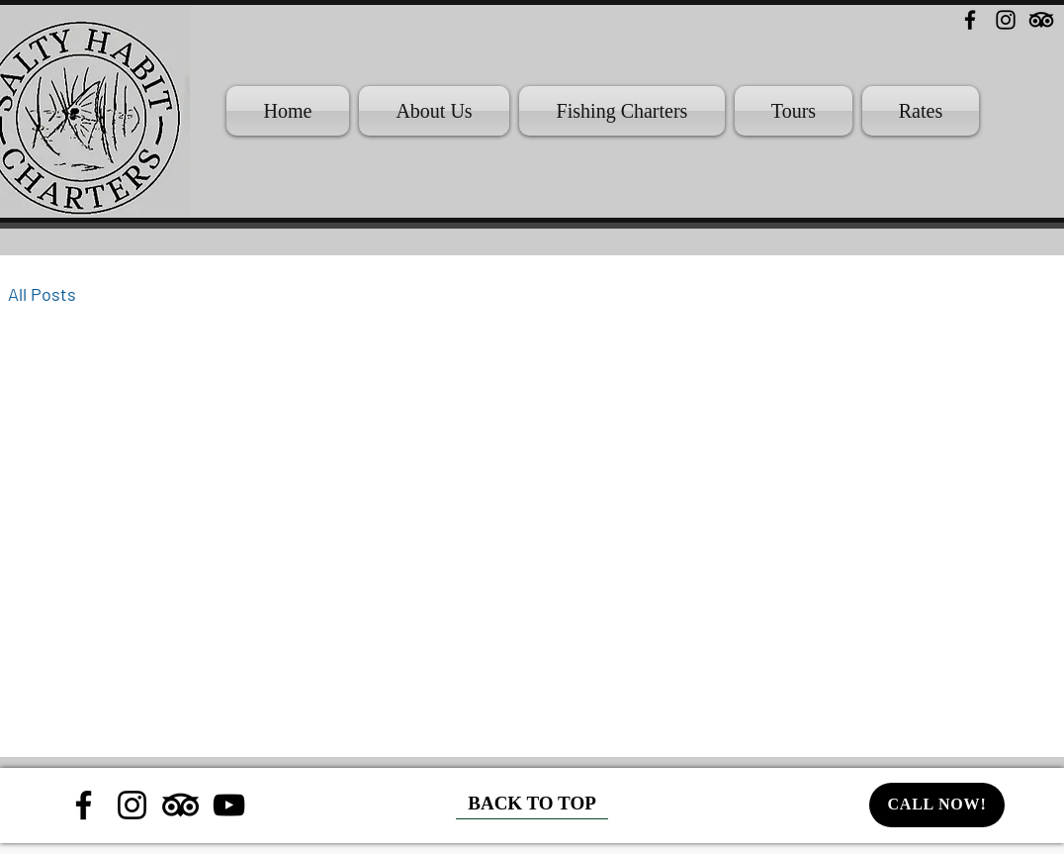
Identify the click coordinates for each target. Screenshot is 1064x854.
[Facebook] (970, 20)
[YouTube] (229, 805)
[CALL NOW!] (937, 805)
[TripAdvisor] (1041, 20)
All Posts (42, 294)
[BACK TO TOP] (532, 804)
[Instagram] (1006, 20)
